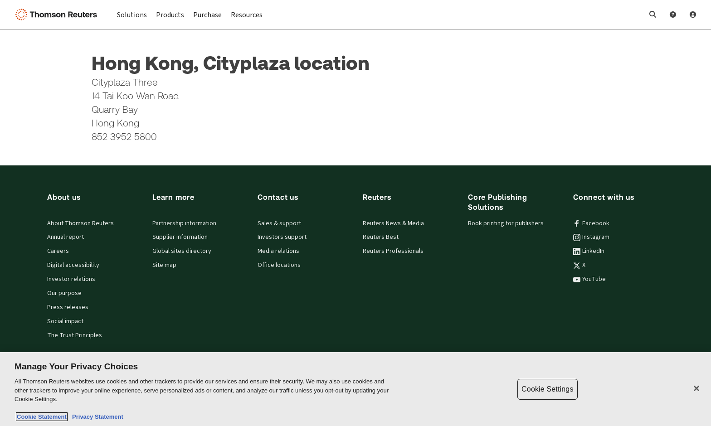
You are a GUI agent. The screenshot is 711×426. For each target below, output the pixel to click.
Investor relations (71, 279)
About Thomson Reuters (80, 223)
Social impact (65, 321)
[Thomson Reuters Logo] (58, 14)
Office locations (279, 265)
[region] (355, 389)
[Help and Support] (673, 14)
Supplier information (180, 237)
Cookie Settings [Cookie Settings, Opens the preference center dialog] (547, 389)
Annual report (65, 237)
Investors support (282, 237)
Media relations (278, 251)
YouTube (589, 279)
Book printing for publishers (506, 223)
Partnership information (184, 223)
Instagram (591, 237)
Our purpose (64, 293)
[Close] (696, 388)
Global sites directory (181, 251)
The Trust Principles (74, 335)
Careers (58, 251)
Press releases (67, 307)
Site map (164, 265)
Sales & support (279, 223)
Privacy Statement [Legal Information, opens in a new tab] (96, 416)
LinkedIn (588, 251)
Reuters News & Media (393, 223)
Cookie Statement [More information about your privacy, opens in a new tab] (42, 416)
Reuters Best (381, 237)
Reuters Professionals (393, 251)
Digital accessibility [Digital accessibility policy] (73, 265)
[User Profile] (693, 14)
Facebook (591, 223)
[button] (653, 14)
